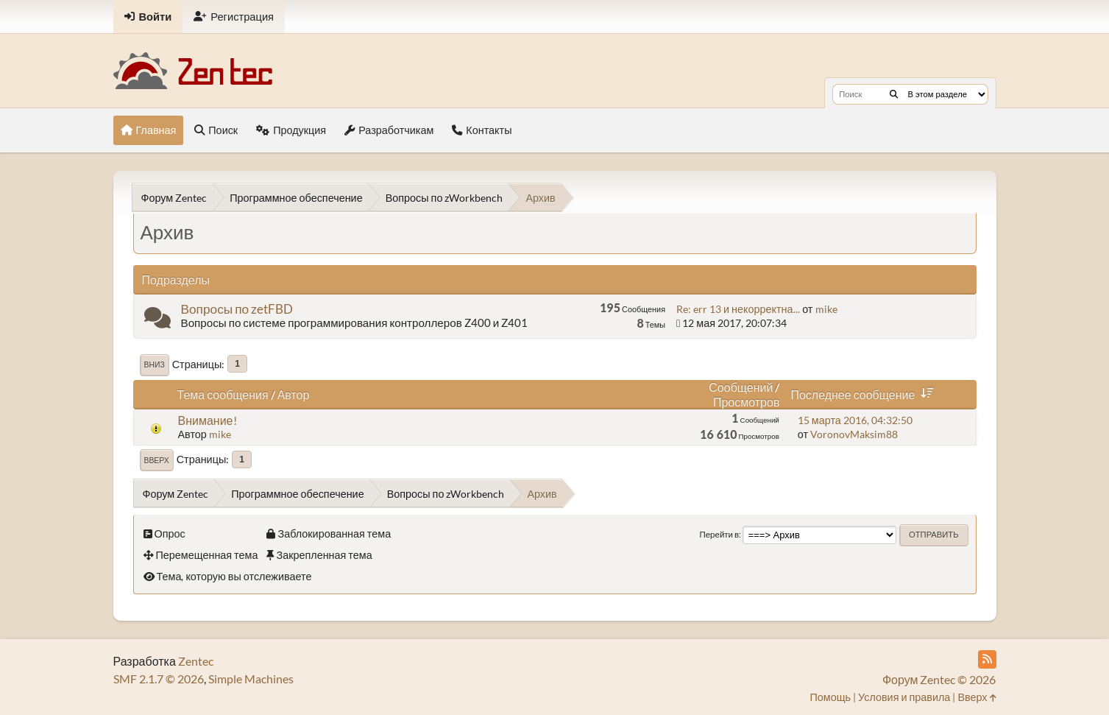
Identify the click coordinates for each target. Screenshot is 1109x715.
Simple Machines (251, 679)
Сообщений (741, 387)
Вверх (156, 460)
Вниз (154, 364)
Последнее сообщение (864, 394)
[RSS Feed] (987, 659)
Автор (293, 394)
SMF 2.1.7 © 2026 (158, 679)
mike (826, 309)
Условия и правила (904, 697)
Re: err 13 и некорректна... (737, 309)
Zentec (195, 661)
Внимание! (207, 420)
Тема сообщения (223, 394)
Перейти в (719, 534)
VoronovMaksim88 (854, 434)
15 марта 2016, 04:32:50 (855, 420)
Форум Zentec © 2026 (939, 679)
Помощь (830, 697)
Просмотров (746, 402)
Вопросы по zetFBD (237, 309)
